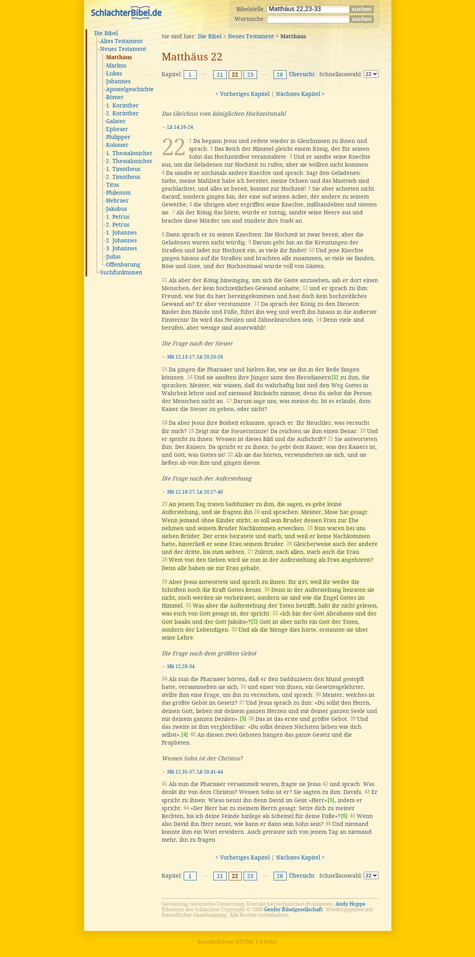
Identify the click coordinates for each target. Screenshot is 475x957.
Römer (115, 97)
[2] (254, 622)
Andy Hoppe (350, 904)
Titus (112, 185)
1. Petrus (117, 217)
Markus (116, 65)
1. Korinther (122, 105)
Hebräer (117, 200)
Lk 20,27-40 (210, 492)
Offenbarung (123, 264)
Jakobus (116, 209)
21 (220, 74)
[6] (344, 816)
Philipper (118, 137)
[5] (331, 800)
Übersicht (302, 74)
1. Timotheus (123, 169)
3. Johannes (121, 248)
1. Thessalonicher (129, 153)
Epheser (117, 129)
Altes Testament (121, 41)
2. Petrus (117, 224)
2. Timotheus (123, 177)
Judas (113, 256)
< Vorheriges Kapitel (242, 94)
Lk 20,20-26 (210, 357)
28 (280, 74)
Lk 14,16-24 (180, 127)
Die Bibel (106, 33)
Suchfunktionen (121, 272)
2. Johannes (121, 240)
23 (250, 74)
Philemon (118, 193)
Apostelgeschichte (130, 89)
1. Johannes (121, 232)
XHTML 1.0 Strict (256, 942)
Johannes (118, 81)
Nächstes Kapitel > (300, 94)
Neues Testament (123, 49)
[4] (184, 734)
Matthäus (119, 57)
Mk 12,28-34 (181, 666)
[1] (335, 377)
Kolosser (117, 145)
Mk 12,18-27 (181, 492)
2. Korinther (122, 113)
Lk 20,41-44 (210, 772)
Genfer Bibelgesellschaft (293, 909)
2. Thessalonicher (129, 161)
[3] (243, 719)
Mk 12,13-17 (181, 357)
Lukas (114, 73)
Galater (116, 121)
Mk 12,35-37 (181, 772)
